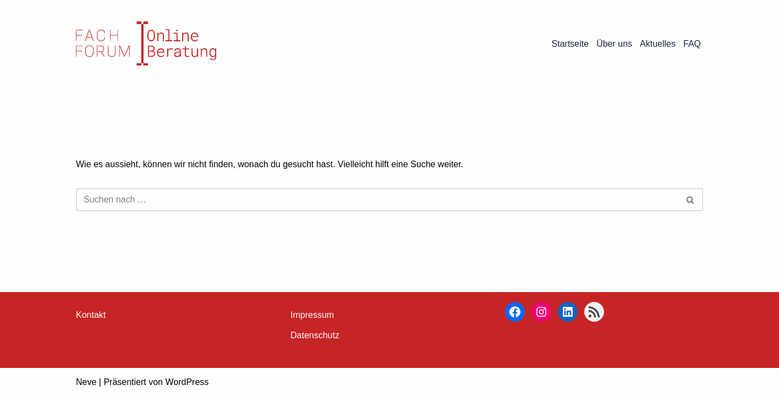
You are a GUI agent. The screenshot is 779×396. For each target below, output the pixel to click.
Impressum (312, 315)
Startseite (570, 43)
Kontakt (91, 315)
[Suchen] (377, 199)
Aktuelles (658, 43)
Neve (86, 382)
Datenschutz (314, 335)
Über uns (614, 43)
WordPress (187, 382)
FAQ (692, 43)
